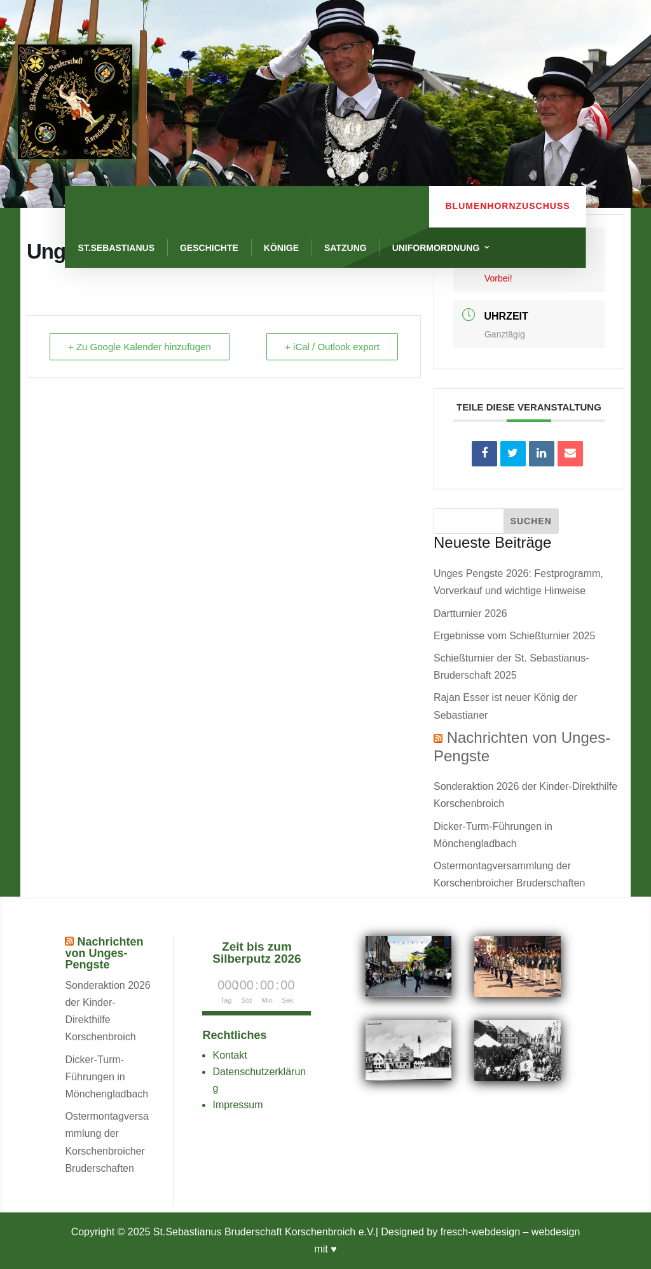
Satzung (345, 248)
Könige (281, 248)
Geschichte (209, 248)
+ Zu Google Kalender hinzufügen (139, 346)
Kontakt (229, 1055)
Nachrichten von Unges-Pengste (104, 953)
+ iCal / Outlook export (332, 346)
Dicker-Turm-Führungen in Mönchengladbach (106, 1076)
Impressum (237, 1104)
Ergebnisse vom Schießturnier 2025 (514, 635)
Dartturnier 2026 (470, 613)
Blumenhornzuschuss (507, 206)
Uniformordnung (436, 248)
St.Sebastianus (116, 248)
